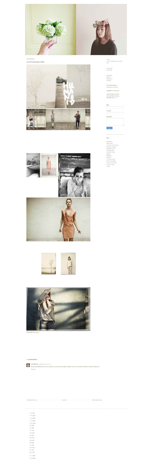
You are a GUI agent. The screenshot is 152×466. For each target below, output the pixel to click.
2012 (31, 423)
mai (31, 442)
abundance (109, 141)
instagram (109, 75)
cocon (108, 59)
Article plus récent (32, 400)
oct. (31, 430)
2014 (31, 418)
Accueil (64, 400)
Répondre (33, 369)
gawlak (108, 154)
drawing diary (110, 150)
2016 (31, 413)
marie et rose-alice (112, 162)
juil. (31, 437)
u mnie (108, 166)
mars (31, 447)
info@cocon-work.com (112, 87)
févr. (31, 450)
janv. (31, 452)
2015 (31, 415)
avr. (31, 445)
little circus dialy (111, 161)
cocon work (109, 68)
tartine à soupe (110, 164)
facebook (109, 80)
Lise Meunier (34, 364)
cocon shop (109, 70)
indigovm (109, 155)
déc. (31, 425)
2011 (31, 455)
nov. (31, 427)
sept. (31, 432)
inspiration (109, 78)
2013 (31, 420)
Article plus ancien (97, 400)
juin (31, 440)
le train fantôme (111, 159)
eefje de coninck (111, 152)
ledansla (109, 157)
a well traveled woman (113, 145)
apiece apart (110, 143)
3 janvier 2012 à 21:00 (45, 364)
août (31, 435)
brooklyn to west (111, 148)
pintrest (109, 77)
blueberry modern (111, 146)
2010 (31, 458)
